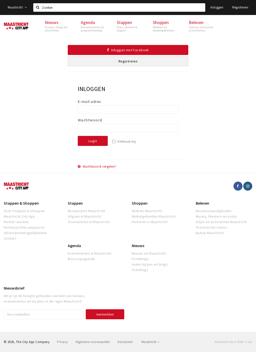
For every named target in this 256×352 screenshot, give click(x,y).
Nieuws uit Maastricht (149, 253)
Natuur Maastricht (210, 233)
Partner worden (16, 222)
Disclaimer (125, 342)
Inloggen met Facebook (128, 50)
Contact (10, 238)
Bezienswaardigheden (214, 211)
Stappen (75, 203)
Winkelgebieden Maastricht (154, 216)
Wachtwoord (90, 119)
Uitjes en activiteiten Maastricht (221, 222)
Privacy (62, 342)
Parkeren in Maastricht (150, 222)
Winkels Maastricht (147, 211)
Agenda (74, 245)
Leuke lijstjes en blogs (150, 264)
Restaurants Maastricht (86, 211)
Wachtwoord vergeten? (97, 166)
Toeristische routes (211, 227)
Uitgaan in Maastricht (84, 216)
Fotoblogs (140, 270)
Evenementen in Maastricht (89, 253)
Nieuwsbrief (14, 288)
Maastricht (17, 7)
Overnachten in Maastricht (89, 222)
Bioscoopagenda (81, 259)
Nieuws (138, 245)
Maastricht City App (19, 216)
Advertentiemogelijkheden (25, 233)
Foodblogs (140, 259)
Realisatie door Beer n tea (233, 342)
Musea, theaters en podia (216, 216)
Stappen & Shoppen (21, 203)
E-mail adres (89, 101)
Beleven (202, 203)
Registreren (240, 7)
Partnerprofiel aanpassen (24, 227)
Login (92, 141)
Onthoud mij (126, 141)
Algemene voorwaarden (93, 342)
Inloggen (216, 7)
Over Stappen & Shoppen (24, 211)
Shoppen (140, 203)
